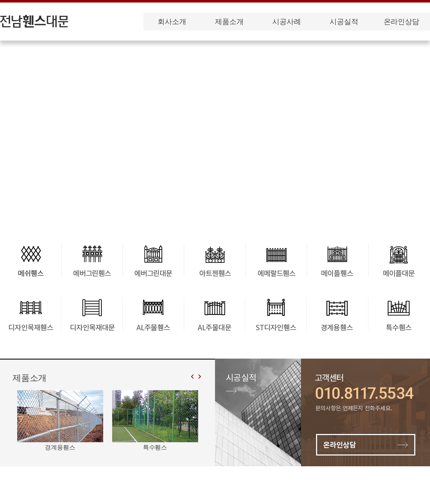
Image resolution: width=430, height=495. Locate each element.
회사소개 (172, 21)
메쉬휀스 (30, 260)
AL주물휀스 (153, 314)
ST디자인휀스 (275, 314)
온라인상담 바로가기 (365, 412)
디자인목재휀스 (30, 314)
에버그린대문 (154, 260)
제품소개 (229, 21)
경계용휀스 (337, 314)
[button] (198, 376)
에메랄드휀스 (276, 260)
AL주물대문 (214, 314)
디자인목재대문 (92, 314)
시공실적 (344, 21)
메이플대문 (399, 260)
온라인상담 (401, 21)
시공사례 (286, 21)
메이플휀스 (337, 260)
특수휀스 (398, 314)
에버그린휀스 (92, 260)
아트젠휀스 (215, 260)
